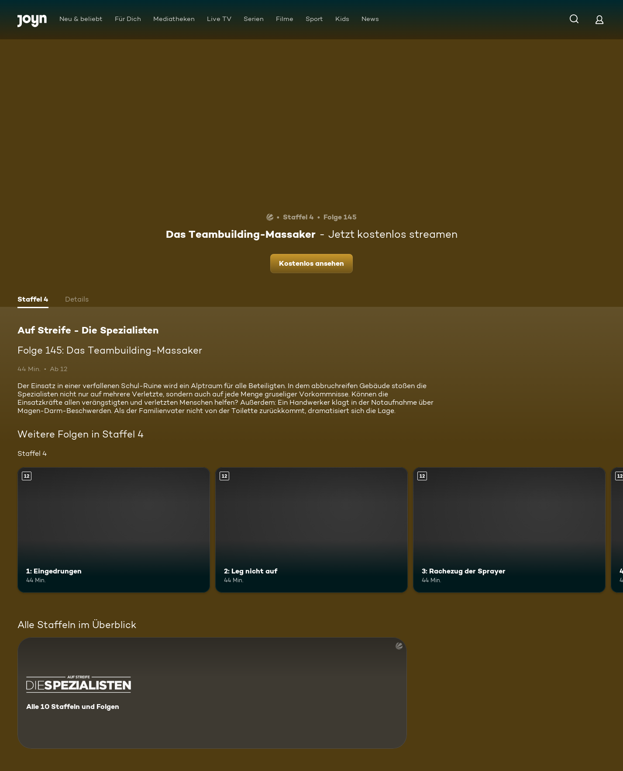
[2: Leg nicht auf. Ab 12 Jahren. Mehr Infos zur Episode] (311, 530)
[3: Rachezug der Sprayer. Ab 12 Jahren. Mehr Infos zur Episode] (509, 530)
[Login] (599, 19)
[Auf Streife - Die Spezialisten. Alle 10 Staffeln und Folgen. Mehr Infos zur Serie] (212, 693)
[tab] (33, 300)
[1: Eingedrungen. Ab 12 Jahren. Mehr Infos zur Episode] (113, 530)
